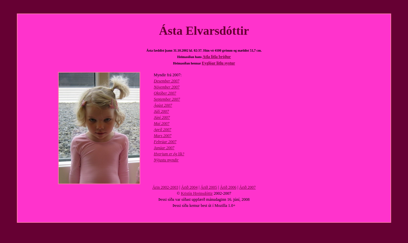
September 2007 (167, 99)
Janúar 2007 (164, 147)
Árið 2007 (247, 187)
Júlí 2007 (161, 111)
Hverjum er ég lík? (169, 154)
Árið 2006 (228, 187)
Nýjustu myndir (166, 160)
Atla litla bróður (217, 56)
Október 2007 (165, 93)
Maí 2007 (161, 123)
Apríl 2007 (162, 129)
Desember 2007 (166, 81)
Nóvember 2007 (166, 87)
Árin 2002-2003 (165, 187)
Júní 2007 (162, 117)
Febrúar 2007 (165, 141)
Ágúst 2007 (163, 105)
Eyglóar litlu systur (218, 63)
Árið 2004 (189, 187)
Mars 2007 (162, 135)
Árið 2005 (209, 187)
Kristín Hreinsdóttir (196, 193)
